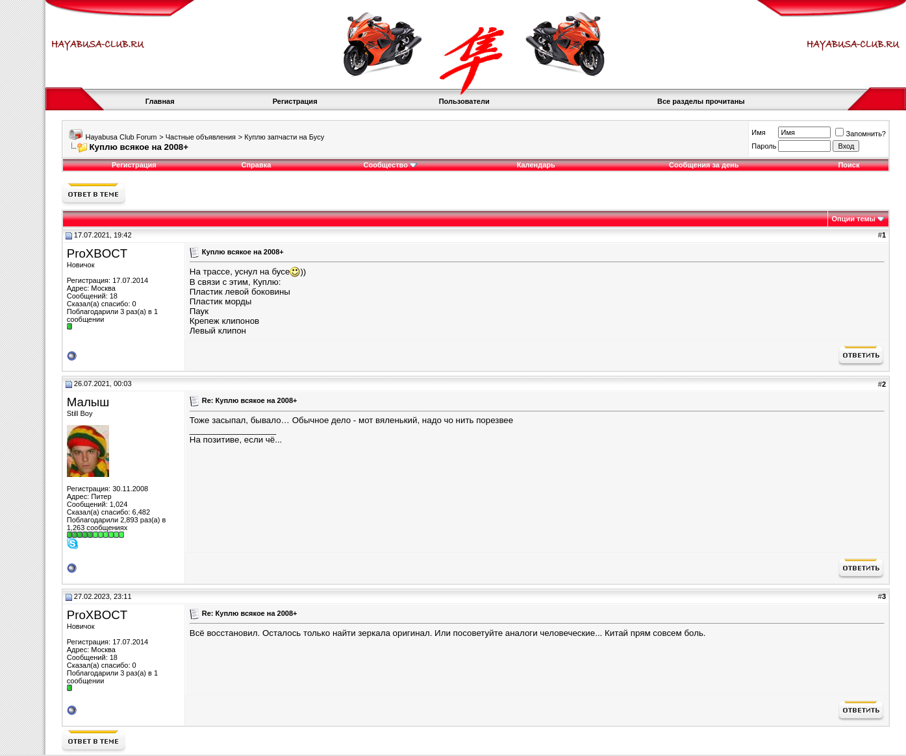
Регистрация (295, 101)
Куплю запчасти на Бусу (284, 137)
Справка (256, 165)
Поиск (848, 165)
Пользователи (464, 101)
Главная (160, 101)
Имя (758, 132)
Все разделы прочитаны (701, 101)
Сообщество (390, 165)
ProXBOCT (97, 253)
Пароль (763, 146)
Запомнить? (860, 134)
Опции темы (853, 219)
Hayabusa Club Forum (121, 137)
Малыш (88, 402)
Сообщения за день (703, 165)
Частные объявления (201, 137)
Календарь (536, 165)
